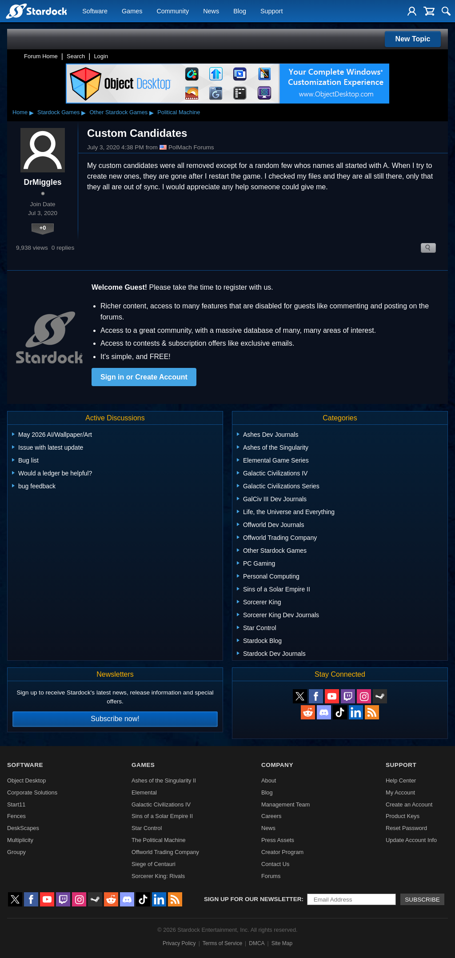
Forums (270, 876)
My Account (400, 792)
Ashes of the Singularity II (164, 780)
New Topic (413, 39)
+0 (43, 227)
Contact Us (275, 864)
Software (95, 11)
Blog (239, 11)
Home (20, 112)
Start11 (16, 804)
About (268, 780)
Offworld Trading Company (165, 852)
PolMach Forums (187, 147)
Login (101, 56)
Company (277, 765)
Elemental (144, 792)
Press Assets (277, 840)
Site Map (281, 943)
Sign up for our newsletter (253, 899)
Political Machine (178, 112)
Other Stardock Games (118, 112)
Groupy (16, 852)
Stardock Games (58, 112)
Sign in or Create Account (144, 377)
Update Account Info (411, 840)
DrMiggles (42, 182)
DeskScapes (23, 828)
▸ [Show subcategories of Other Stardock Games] (151, 112)
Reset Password (406, 828)
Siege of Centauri (154, 864)
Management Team (285, 804)
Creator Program (282, 852)
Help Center (401, 780)
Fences (16, 816)
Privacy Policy (179, 943)
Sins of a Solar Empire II (162, 816)
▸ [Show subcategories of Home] (31, 112)
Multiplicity (20, 840)
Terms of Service (222, 943)
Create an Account (409, 804)
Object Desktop (26, 780)
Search (76, 56)
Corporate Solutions (32, 792)
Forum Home (41, 56)
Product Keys (402, 816)
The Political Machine (159, 840)
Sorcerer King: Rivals (158, 876)
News (211, 11)
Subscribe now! (115, 718)
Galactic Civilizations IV (161, 804)
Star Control (147, 828)
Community (172, 11)
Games (132, 11)
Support (271, 11)
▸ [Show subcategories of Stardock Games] (83, 112)
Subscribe (422, 899)
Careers (271, 816)
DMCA (256, 943)
